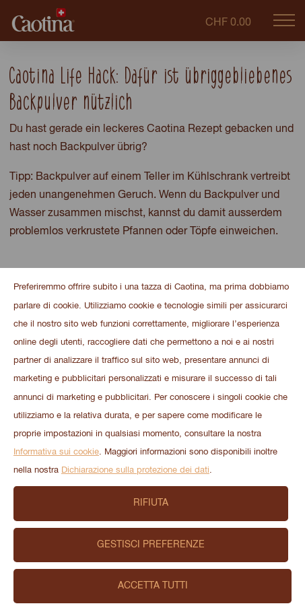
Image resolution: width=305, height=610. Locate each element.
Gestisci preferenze (151, 544)
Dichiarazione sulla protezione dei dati (135, 470)
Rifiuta (150, 503)
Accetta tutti (153, 585)
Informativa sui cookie (56, 452)
